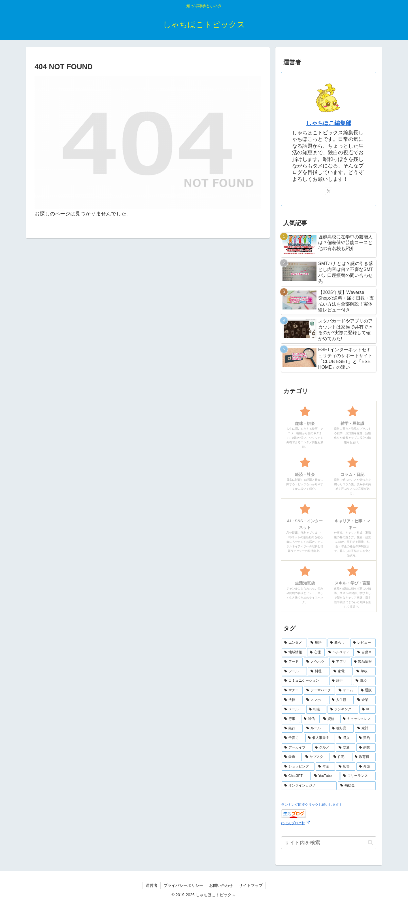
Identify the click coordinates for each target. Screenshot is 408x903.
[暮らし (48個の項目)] (338, 643)
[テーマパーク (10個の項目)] (319, 690)
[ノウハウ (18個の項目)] (316, 662)
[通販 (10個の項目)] (367, 690)
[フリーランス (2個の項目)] (358, 776)
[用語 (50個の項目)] (317, 643)
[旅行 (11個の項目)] (340, 681)
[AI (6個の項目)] (367, 709)
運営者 (152, 885)
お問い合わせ (221, 885)
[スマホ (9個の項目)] (316, 700)
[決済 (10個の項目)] (364, 681)
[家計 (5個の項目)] (365, 728)
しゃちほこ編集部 (328, 123)
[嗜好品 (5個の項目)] (341, 728)
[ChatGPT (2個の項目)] (296, 776)
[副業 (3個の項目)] (366, 747)
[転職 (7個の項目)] (316, 709)
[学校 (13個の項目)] (365, 671)
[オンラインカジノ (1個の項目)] (309, 785)
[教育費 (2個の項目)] (364, 757)
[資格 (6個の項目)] (330, 719)
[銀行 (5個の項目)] (292, 728)
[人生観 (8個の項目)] (341, 700)
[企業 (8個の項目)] (365, 700)
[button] (370, 842)
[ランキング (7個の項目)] (343, 709)
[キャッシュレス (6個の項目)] (358, 719)
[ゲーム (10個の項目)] (346, 690)
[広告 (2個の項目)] (345, 766)
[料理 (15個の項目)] (319, 671)
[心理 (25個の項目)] (316, 652)
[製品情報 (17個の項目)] (363, 662)
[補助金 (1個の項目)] (357, 785)
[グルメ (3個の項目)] (323, 747)
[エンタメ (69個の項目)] (294, 643)
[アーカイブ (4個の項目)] (296, 747)
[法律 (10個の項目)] (292, 700)
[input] (328, 842)
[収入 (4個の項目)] (345, 738)
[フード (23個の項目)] (292, 662)
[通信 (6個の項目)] (310, 719)
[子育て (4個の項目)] (293, 738)
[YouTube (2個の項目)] (326, 776)
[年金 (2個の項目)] (325, 766)
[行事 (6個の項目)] (291, 719)
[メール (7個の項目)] (293, 709)
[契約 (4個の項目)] (366, 738)
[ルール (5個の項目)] (316, 728)
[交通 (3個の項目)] (345, 747)
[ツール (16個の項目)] (294, 671)
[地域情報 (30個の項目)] (294, 652)
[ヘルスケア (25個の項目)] (340, 652)
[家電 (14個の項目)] (342, 671)
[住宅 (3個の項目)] (341, 757)
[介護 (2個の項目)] (366, 766)
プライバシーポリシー (183, 885)
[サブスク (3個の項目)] (316, 757)
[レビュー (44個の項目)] (363, 643)
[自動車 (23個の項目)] (365, 652)
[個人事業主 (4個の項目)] (320, 738)
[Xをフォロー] (328, 191)
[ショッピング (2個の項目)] (298, 766)
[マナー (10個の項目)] (292, 690)
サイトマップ (251, 885)
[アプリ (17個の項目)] (339, 662)
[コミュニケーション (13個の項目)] (305, 681)
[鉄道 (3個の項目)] (292, 757)
